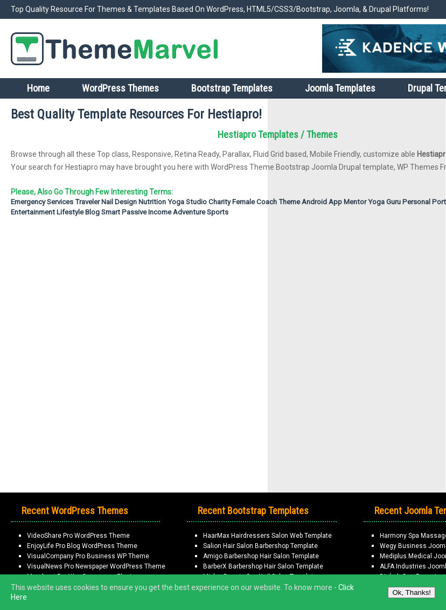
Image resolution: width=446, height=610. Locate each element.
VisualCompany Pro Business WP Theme (88, 556)
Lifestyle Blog (78, 212)
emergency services (42, 202)
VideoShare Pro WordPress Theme (78, 535)
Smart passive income (136, 212)
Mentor (355, 202)
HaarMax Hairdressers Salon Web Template (267, 535)
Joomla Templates (340, 88)
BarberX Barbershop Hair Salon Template (263, 566)
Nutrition (152, 202)
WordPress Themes (120, 88)
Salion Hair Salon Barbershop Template (260, 546)
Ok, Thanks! (411, 592)
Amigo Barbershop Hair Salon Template (261, 556)
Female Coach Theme (266, 202)
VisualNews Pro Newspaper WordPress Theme (96, 566)
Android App (322, 202)
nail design (119, 202)
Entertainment (33, 212)
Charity (219, 202)
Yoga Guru (384, 202)
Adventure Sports (200, 212)
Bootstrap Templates (232, 88)
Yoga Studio (187, 202)
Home (38, 88)
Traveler (87, 202)
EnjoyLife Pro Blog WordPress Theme (82, 546)
